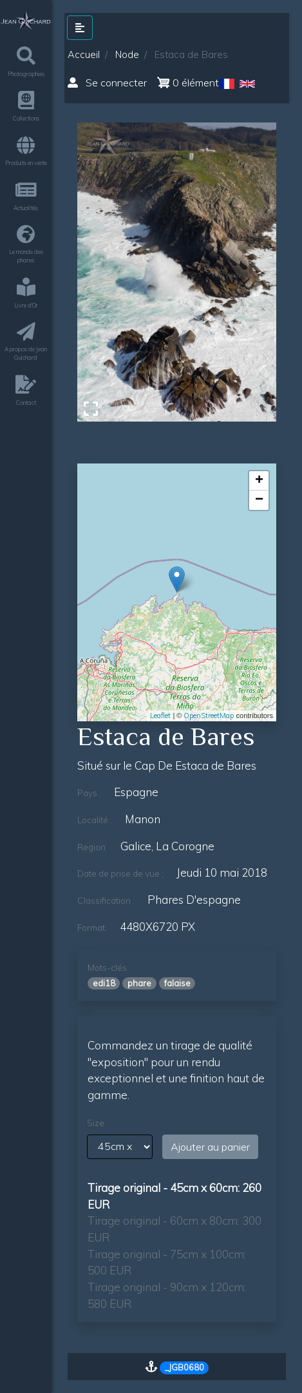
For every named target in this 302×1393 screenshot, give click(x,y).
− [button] (259, 500)
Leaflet (160, 715)
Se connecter (107, 82)
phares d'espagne (194, 899)
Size (95, 1123)
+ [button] (259, 481)
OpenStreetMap (209, 715)
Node (127, 54)
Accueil (84, 54)
